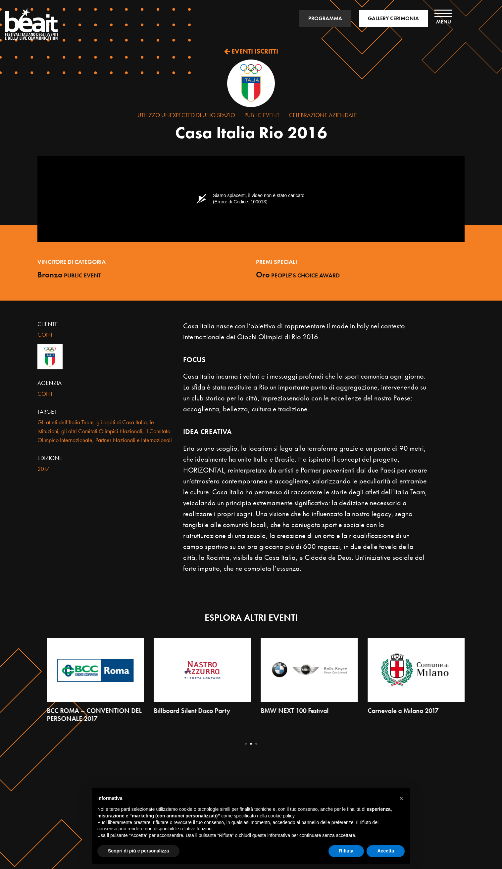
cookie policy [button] (281, 815)
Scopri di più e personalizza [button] (138, 850)
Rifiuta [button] (346, 850)
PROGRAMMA (325, 18)
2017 (43, 469)
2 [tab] (251, 744)
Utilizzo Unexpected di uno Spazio (186, 115)
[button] (401, 798)
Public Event (261, 115)
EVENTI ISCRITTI (251, 51)
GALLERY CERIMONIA (393, 18)
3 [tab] (256, 744)
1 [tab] (246, 744)
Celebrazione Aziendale (323, 115)
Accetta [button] (385, 850)
